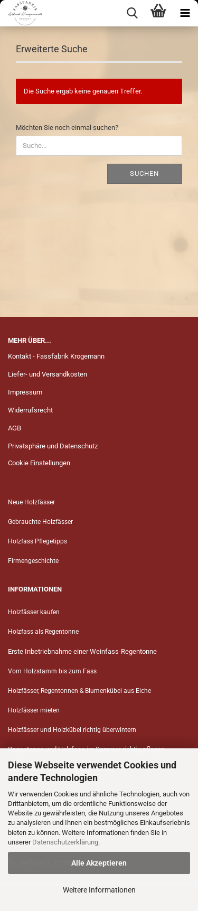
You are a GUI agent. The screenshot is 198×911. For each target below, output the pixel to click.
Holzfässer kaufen (34, 612)
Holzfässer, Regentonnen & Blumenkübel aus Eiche (79, 690)
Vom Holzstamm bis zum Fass (52, 671)
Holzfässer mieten (34, 710)
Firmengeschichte (34, 561)
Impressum (25, 392)
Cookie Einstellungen (39, 463)
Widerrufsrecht (30, 410)
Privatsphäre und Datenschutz (53, 446)
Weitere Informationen (99, 890)
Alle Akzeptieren (99, 863)
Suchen (144, 173)
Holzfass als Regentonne (43, 631)
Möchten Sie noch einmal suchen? (67, 128)
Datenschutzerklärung (65, 842)
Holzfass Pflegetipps (37, 541)
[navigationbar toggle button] (185, 13)
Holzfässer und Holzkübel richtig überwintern (72, 730)
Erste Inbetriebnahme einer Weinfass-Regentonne (82, 651)
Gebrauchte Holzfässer (40, 521)
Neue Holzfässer (31, 502)
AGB (14, 428)
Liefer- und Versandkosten (47, 374)
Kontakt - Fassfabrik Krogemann (56, 356)
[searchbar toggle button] (132, 13)
